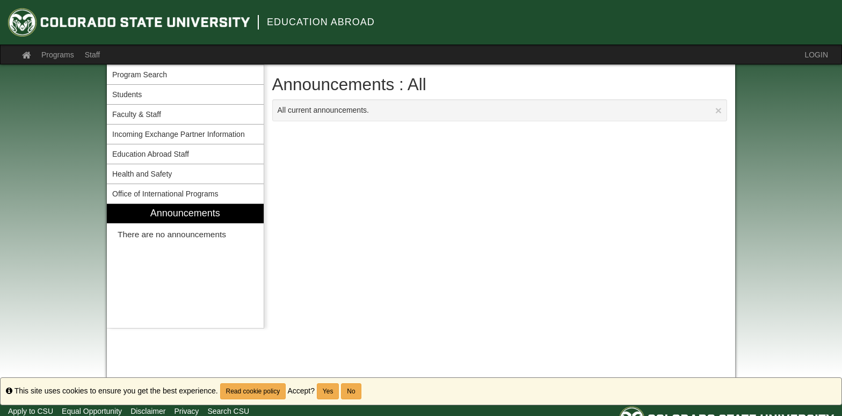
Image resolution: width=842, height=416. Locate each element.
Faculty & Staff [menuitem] (136, 114)
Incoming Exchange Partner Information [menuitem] (178, 134)
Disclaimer (147, 411)
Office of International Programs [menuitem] (165, 193)
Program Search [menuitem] (139, 74)
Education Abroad (321, 22)
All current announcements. (500, 110)
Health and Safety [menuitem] (142, 174)
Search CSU (228, 411)
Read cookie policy (253, 391)
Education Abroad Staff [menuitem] (150, 154)
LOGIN (816, 54)
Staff (92, 54)
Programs (57, 54)
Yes (328, 391)
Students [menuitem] (127, 94)
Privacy (186, 411)
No (351, 391)
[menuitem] (185, 266)
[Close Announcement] (718, 110)
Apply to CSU (30, 411)
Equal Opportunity (92, 411)
